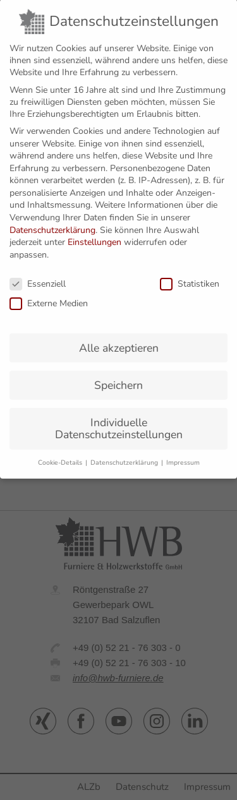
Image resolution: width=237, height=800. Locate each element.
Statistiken (189, 276)
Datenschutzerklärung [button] (125, 455)
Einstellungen (94, 235)
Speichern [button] (118, 377)
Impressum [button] (183, 455)
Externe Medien (48, 296)
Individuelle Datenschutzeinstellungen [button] (119, 421)
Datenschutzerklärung (52, 223)
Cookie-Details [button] (61, 455)
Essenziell (37, 276)
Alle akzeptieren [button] (119, 340)
